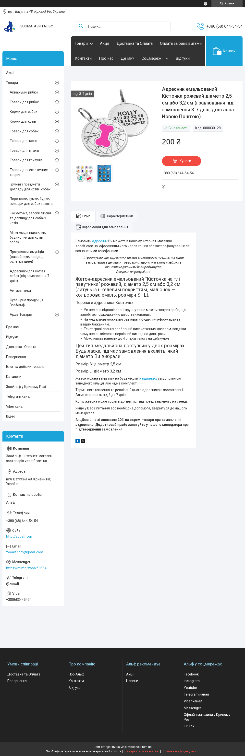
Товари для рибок (24, 102)
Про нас (106, 58)
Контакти (83, 58)
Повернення (16, 357)
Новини (132, 681)
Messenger (192, 708)
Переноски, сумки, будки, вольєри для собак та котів (31, 201)
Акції (104, 43)
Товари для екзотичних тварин (29, 172)
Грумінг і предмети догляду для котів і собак (30, 186)
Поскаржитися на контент (141, 751)
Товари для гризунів (26, 160)
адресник (100, 241)
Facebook (191, 674)
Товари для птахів (24, 150)
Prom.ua (146, 747)
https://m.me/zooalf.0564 (26, 568)
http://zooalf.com (19, 536)
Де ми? (127, 58)
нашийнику (148, 378)
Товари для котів (23, 141)
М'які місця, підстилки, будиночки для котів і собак (28, 237)
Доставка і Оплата (21, 347)
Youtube (190, 688)
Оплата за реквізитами (181, 43)
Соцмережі (152, 58)
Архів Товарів (21, 314)
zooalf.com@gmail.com (24, 552)
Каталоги (13, 377)
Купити (185, 161)
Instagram (192, 681)
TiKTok (189, 726)
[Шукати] (81, 26)
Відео (10, 416)
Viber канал (15, 406)
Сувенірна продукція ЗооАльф (26, 302)
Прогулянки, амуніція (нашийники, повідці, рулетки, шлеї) (27, 256)
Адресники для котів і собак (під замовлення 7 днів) (29, 276)
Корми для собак (23, 112)
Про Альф (77, 674)
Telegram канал (18, 396)
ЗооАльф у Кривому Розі (26, 387)
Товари (81, 43)
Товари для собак (24, 131)
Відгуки (183, 58)
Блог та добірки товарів (25, 367)
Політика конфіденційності (180, 751)
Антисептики (20, 290)
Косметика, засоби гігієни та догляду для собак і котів (30, 218)
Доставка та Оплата (135, 43)
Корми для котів (23, 121)
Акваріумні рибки (24, 92)
